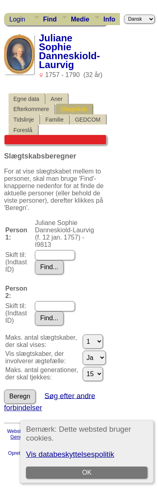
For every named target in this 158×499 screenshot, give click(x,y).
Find (50, 19)
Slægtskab (73, 109)
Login (17, 19)
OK (87, 472)
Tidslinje (23, 119)
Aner (57, 99)
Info (109, 19)
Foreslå (22, 130)
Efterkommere (31, 109)
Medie (80, 19)
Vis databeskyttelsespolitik (70, 454)
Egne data (26, 99)
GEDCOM (87, 119)
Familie (54, 119)
